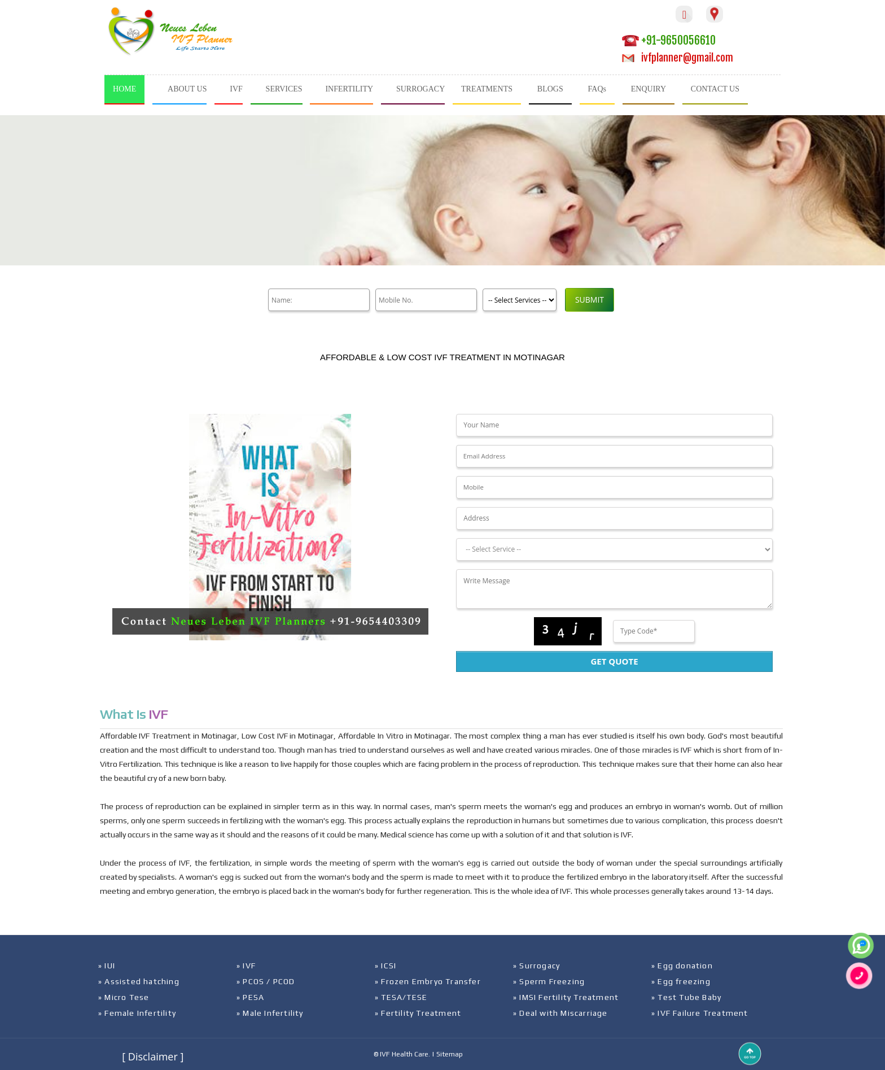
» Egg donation (682, 965)
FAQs (597, 89)
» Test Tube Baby (686, 997)
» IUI (106, 965)
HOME (124, 89)
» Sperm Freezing (549, 981)
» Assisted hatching (138, 981)
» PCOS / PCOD (265, 981)
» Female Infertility (137, 1012)
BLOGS (550, 89)
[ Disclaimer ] (152, 1056)
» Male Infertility (270, 1012)
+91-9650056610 (669, 40)
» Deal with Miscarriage (560, 1012)
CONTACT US (715, 89)
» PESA (250, 997)
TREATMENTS (486, 89)
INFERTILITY (349, 89)
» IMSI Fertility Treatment (566, 997)
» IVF (246, 965)
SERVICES (284, 89)
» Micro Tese (123, 997)
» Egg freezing (681, 981)
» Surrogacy (536, 965)
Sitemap (449, 1054)
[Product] (520, 300)
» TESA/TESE (401, 997)
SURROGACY (420, 89)
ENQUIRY (648, 89)
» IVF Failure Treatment (699, 1012)
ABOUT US (187, 89)
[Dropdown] (614, 549)
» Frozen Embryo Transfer (428, 981)
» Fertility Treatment (418, 1012)
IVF (236, 89)
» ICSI (385, 965)
